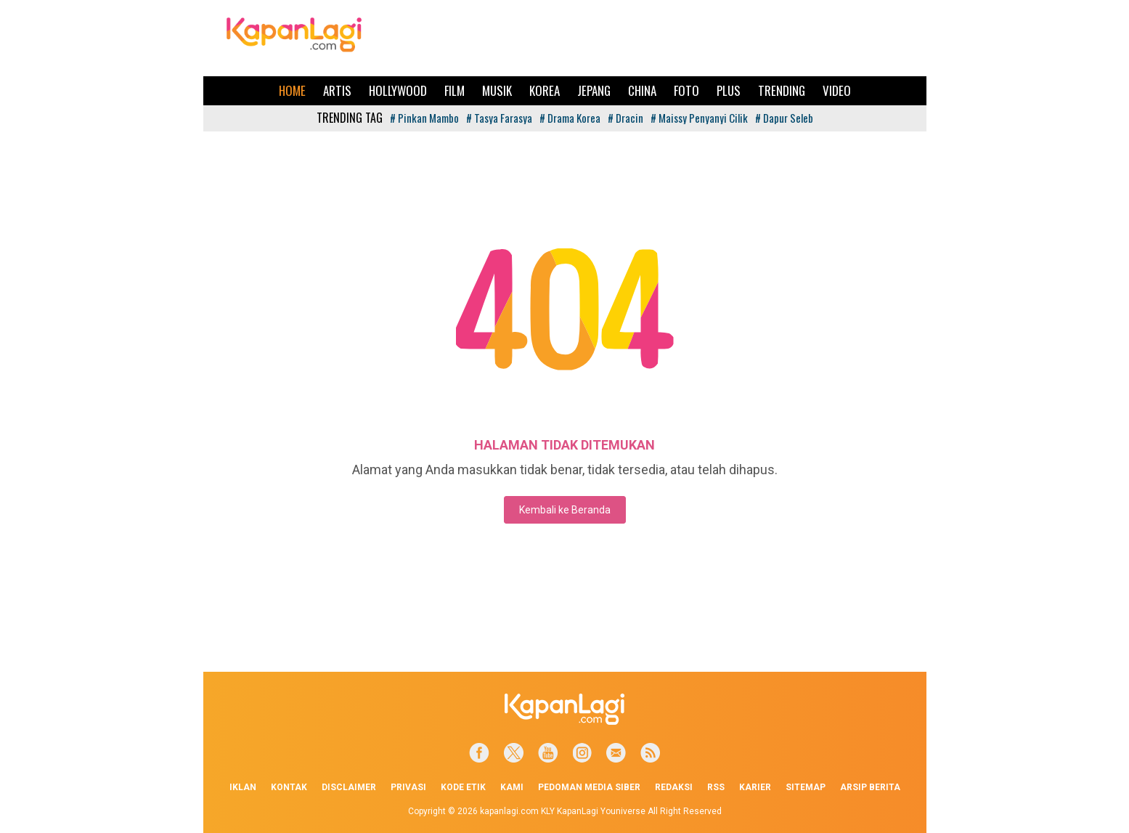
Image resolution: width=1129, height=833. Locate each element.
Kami (511, 787)
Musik (497, 90)
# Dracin (625, 117)
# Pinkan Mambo (424, 117)
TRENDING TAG (350, 117)
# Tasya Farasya (499, 117)
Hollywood (398, 90)
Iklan (242, 787)
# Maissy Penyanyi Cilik (699, 117)
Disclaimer (349, 787)
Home (292, 90)
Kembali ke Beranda (565, 510)
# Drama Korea (569, 117)
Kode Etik (463, 787)
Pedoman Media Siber (589, 787)
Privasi (408, 787)
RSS (716, 787)
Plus (729, 90)
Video (837, 90)
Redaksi (674, 787)
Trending (781, 90)
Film (454, 90)
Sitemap (806, 787)
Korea (544, 90)
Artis (337, 90)
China (642, 90)
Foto (686, 90)
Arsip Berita (870, 787)
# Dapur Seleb (784, 117)
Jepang (594, 90)
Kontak (289, 787)
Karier (755, 787)
